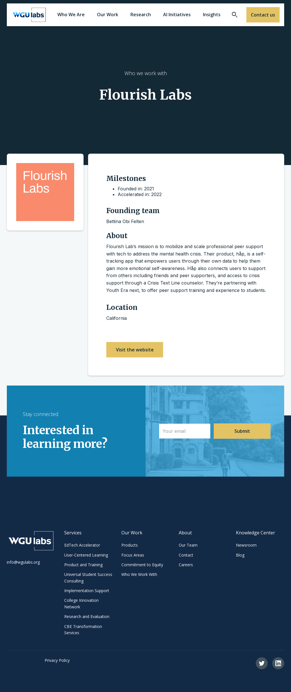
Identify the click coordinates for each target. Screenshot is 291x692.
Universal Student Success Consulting (88, 577)
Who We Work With (139, 574)
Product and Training (83, 564)
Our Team (188, 545)
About (185, 533)
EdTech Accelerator (82, 545)
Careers (186, 564)
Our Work (131, 533)
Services (73, 533)
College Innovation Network (81, 603)
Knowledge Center (255, 533)
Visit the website (135, 350)
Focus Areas (132, 555)
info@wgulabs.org (23, 562)
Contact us (263, 15)
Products (129, 545)
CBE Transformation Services (83, 629)
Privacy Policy (57, 660)
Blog (240, 555)
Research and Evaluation (86, 616)
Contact (186, 555)
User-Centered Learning (86, 555)
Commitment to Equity (142, 564)
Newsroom (246, 545)
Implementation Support (86, 590)
